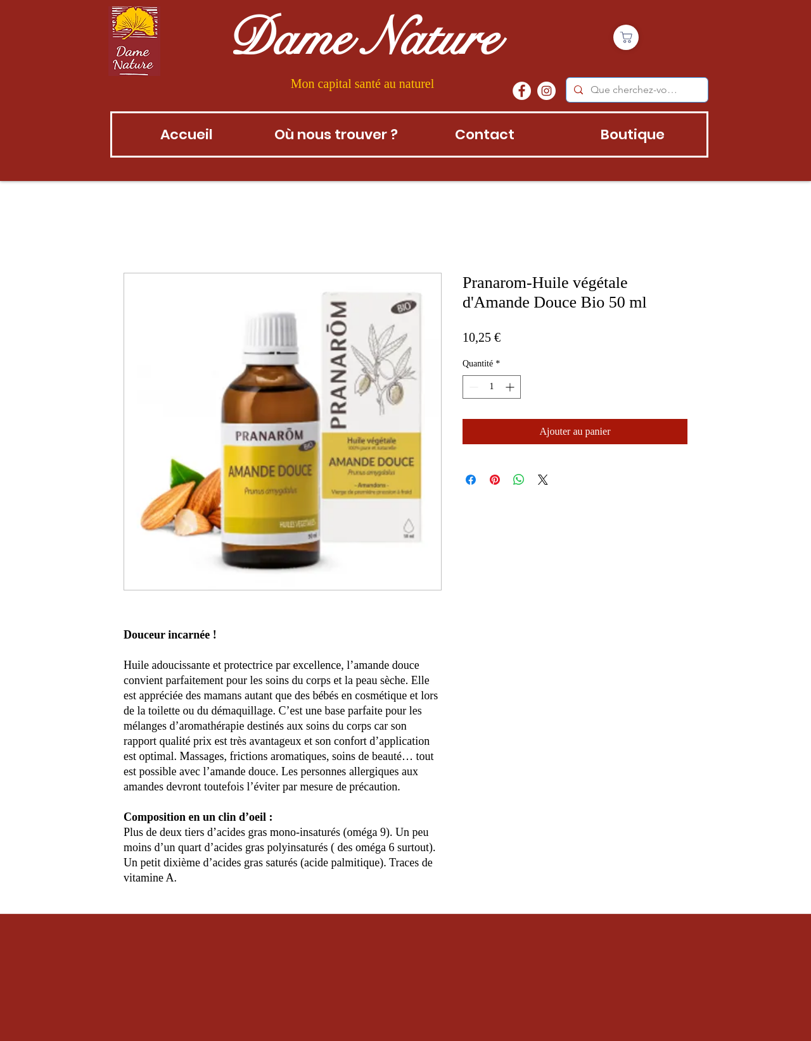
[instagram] (546, 91)
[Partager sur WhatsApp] (519, 479)
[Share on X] (543, 479)
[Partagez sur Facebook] (470, 479)
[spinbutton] (491, 387)
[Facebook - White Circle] (522, 91)
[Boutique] (626, 37)
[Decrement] (472, 387)
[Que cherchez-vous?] (636, 90)
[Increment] (511, 387)
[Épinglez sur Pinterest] (494, 479)
